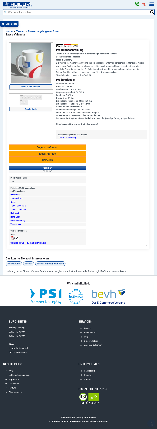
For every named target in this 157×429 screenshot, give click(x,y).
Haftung (10, 388)
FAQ (84, 337)
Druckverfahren (89, 341)
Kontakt (85, 328)
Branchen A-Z (88, 332)
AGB (9, 371)
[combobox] (76, 12)
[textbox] (76, 12)
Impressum (12, 379)
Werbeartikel (13, 263)
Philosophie (87, 371)
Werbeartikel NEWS (91, 345)
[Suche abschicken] (152, 12)
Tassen (28, 263)
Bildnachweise (13, 392)
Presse (85, 379)
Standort (86, 375)
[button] (137, 4)
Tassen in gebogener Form (50, 263)
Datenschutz (12, 383)
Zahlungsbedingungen (17, 375)
